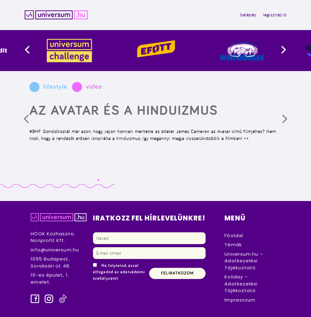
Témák (233, 244)
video (94, 87)
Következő (289, 121)
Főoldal (233, 235)
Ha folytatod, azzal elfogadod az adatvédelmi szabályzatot (119, 272)
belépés (248, 15)
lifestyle (55, 87)
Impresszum (239, 300)
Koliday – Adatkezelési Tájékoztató (241, 284)
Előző (30, 121)
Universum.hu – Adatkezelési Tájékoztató (243, 261)
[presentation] (32, 50)
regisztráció (274, 15)
